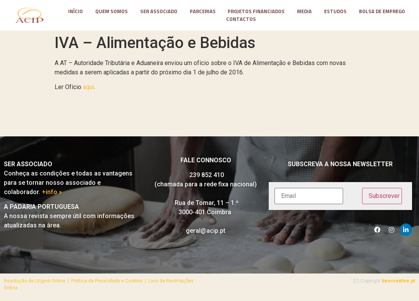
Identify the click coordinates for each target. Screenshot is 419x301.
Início (75, 11)
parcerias (203, 11)
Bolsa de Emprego (382, 11)
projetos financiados (256, 11)
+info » (52, 192)
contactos (241, 19)
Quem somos (111, 11)
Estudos (335, 11)
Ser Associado (158, 11)
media (304, 11)
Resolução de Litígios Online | (37, 281)
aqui (88, 87)
